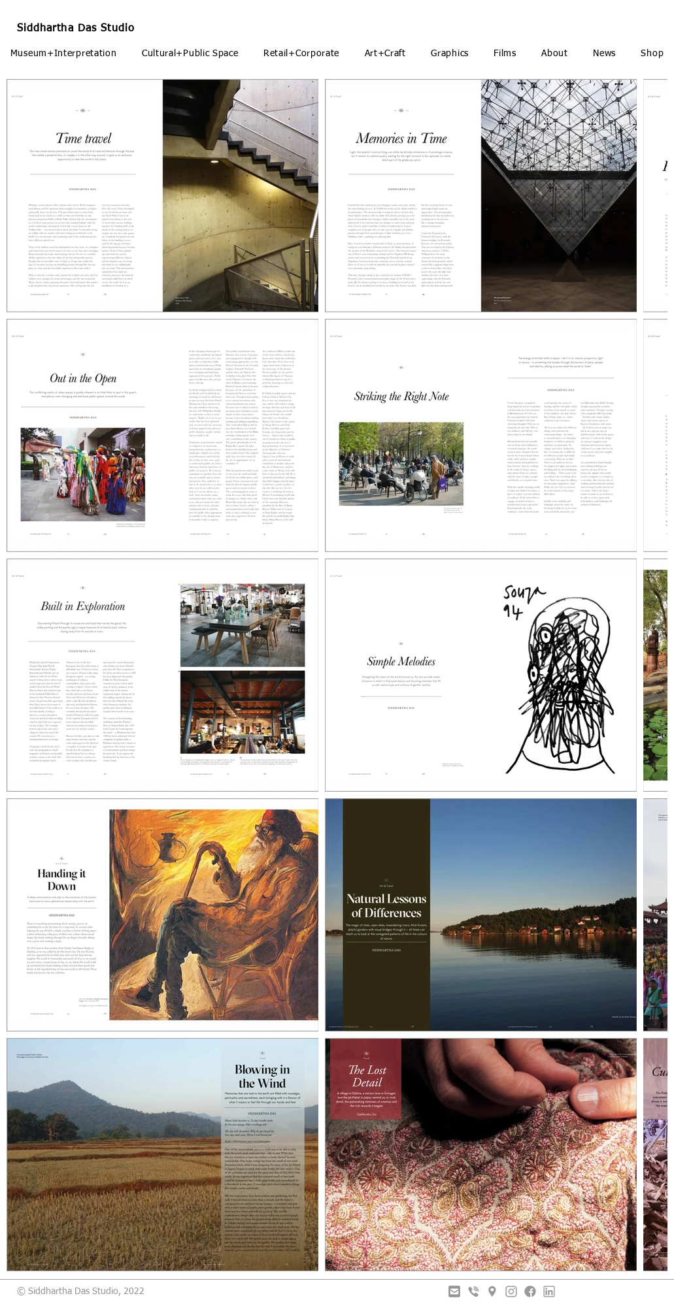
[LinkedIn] (549, 1291)
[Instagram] (511, 1291)
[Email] (454, 1291)
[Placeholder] (492, 1291)
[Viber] (473, 1291)
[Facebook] (530, 1291)
